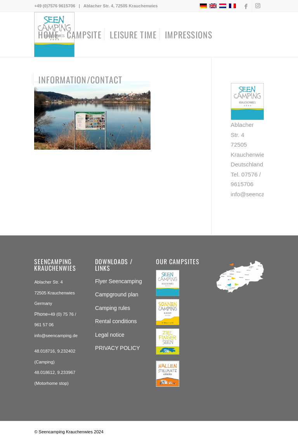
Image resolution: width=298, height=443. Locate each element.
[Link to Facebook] (246, 6)
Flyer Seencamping (118, 281)
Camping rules (112, 308)
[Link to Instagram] (258, 6)
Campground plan (116, 294)
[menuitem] (48, 34)
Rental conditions (116, 321)
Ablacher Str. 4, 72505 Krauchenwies (120, 5)
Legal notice (110, 335)
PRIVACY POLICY (117, 348)
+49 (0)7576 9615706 (54, 5)
